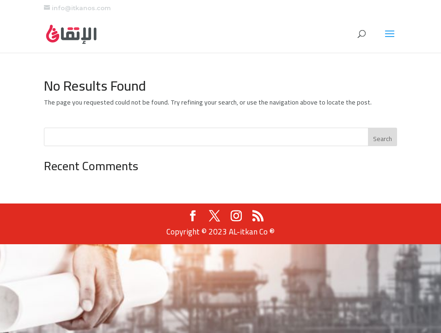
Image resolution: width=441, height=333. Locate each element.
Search (382, 139)
